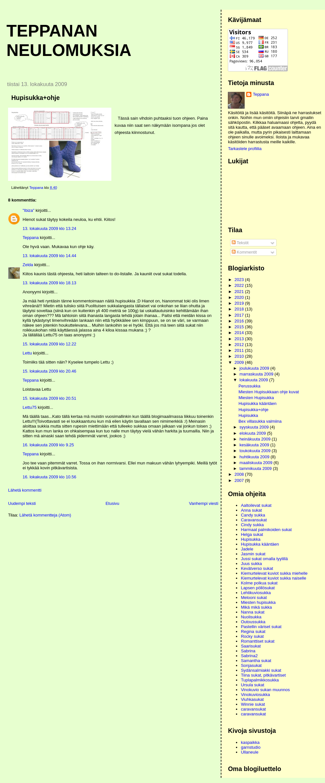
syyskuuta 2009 (254, 427)
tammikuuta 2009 (256, 468)
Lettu (27, 353)
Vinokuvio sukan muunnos (265, 689)
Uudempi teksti (22, 503)
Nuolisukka (251, 616)
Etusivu (112, 503)
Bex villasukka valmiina (260, 421)
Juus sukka (251, 563)
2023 (240, 279)
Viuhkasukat (252, 699)
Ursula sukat (252, 684)
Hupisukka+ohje (254, 409)
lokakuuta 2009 (254, 379)
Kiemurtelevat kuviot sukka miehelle (274, 573)
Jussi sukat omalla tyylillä (264, 558)
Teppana (31, 237)
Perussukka (249, 386)
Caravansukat (254, 519)
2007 (240, 480)
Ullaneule (249, 752)
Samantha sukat (256, 660)
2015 (240, 326)
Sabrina (248, 650)
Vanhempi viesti (203, 503)
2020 (240, 297)
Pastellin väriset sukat (261, 626)
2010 (240, 356)
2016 (240, 321)
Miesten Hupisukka (256, 397)
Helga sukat (252, 534)
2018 (240, 309)
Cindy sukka (252, 524)
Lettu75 (29, 407)
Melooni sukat (254, 597)
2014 (240, 332)
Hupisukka (248, 415)
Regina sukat (253, 631)
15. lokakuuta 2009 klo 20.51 (49, 398)
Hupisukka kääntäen (258, 403)
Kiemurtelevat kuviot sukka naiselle (273, 578)
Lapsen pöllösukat (258, 587)
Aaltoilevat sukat (256, 505)
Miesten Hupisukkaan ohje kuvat (269, 391)
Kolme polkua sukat (259, 583)
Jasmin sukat (253, 553)
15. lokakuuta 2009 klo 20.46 (49, 371)
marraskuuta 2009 (256, 374)
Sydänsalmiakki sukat (261, 670)
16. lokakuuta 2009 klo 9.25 (48, 444)
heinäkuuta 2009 (255, 439)
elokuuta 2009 (253, 433)
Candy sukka (253, 515)
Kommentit (244, 252)
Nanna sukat (252, 612)
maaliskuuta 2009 (256, 462)
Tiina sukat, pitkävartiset (263, 675)
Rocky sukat (252, 636)
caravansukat (253, 709)
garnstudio (250, 747)
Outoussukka (253, 621)
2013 (240, 338)
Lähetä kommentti (24, 490)
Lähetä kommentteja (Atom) (45, 515)
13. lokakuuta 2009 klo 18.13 (49, 282)
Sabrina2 (249, 655)
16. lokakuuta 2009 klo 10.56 (49, 476)
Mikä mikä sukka (256, 607)
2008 (240, 474)
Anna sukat (251, 510)
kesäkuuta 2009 (254, 444)
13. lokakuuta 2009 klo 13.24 (49, 228)
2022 (240, 285)
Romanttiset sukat (257, 641)
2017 (240, 315)
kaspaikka (250, 742)
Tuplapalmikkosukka (260, 680)
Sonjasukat (251, 665)
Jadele (247, 549)
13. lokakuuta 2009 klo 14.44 (49, 255)
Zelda (28, 264)
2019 (240, 303)
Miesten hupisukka (258, 602)
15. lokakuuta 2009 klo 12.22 (49, 344)
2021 (240, 291)
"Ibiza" (29, 210)
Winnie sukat (253, 704)
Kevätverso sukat (257, 568)
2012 (240, 344)
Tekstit (240, 242)
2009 (240, 362)
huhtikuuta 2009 (254, 456)
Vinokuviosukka (255, 694)
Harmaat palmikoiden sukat (266, 529)
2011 (240, 350)
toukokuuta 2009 (255, 450)
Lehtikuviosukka (256, 592)
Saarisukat (250, 646)
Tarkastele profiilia (244, 148)
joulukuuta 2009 (254, 368)
